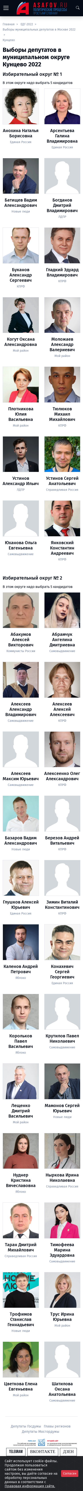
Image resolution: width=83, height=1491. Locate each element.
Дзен (68, 1451)
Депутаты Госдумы (26, 1426)
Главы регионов (57, 1426)
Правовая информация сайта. (30, 1486)
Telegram (16, 1451)
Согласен (69, 1473)
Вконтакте (42, 1451)
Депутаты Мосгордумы (40, 1431)
